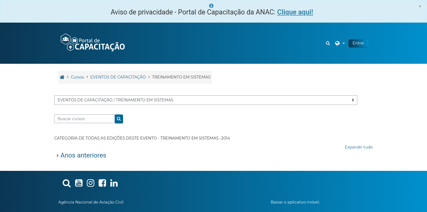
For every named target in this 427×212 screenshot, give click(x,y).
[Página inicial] (92, 42)
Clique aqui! (295, 12)
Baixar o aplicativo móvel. (295, 202)
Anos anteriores (83, 155)
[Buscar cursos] (84, 118)
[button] (328, 43)
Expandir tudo (359, 147)
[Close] (420, 6)
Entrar (358, 43)
